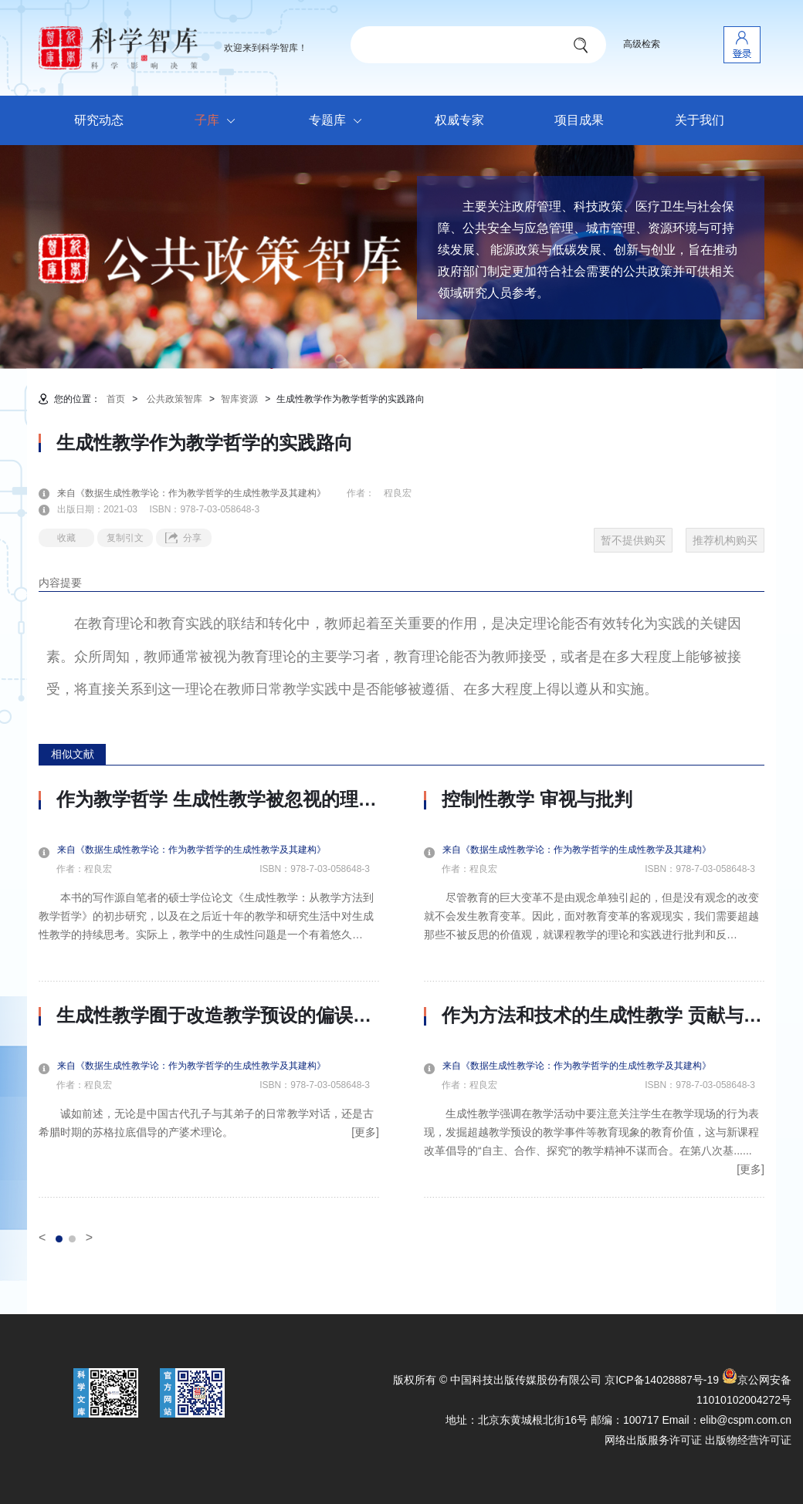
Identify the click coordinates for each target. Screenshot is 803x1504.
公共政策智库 (174, 399)
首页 (116, 399)
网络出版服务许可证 (653, 1440)
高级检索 (641, 44)
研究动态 (99, 120)
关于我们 (699, 120)
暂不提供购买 (633, 540)
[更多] (365, 1132)
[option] (209, 993)
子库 (219, 121)
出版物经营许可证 (748, 1440)
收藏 (66, 537)
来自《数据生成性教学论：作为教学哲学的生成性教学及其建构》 (200, 493)
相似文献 (72, 754)
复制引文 (125, 537)
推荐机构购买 (725, 540)
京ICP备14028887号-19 (662, 1380)
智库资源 (239, 399)
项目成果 (579, 120)
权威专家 (459, 120)
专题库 (339, 121)
